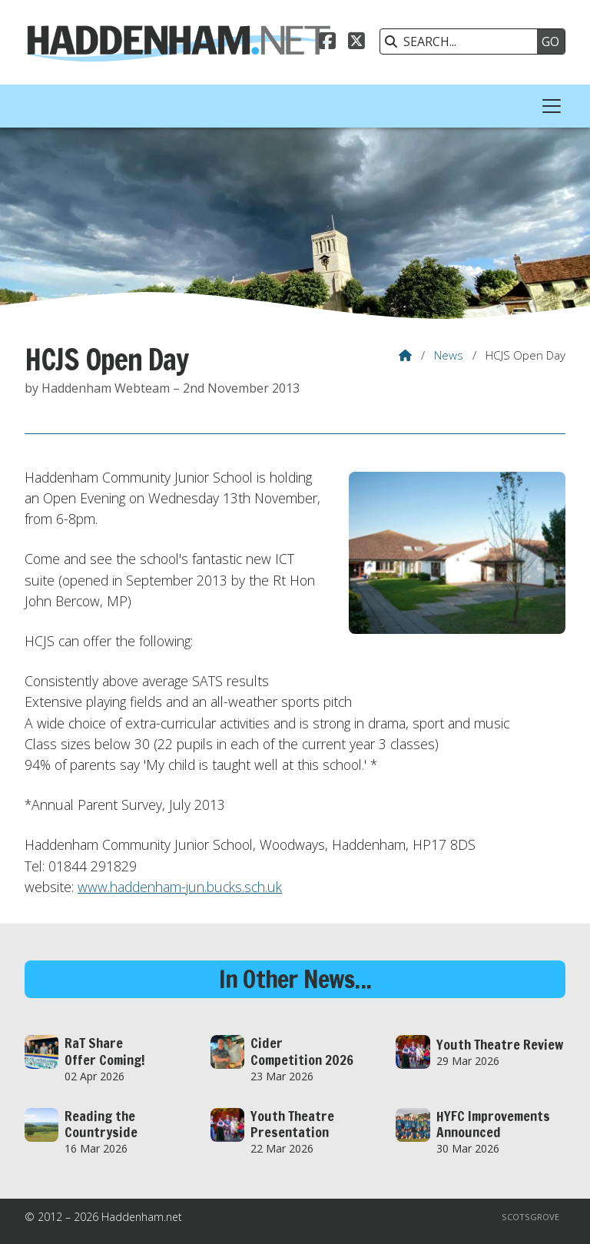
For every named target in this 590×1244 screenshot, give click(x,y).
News (448, 355)
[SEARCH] (462, 41)
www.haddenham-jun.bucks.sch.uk (180, 886)
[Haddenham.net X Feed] (356, 43)
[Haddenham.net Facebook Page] (327, 43)
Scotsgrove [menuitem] (530, 1216)
